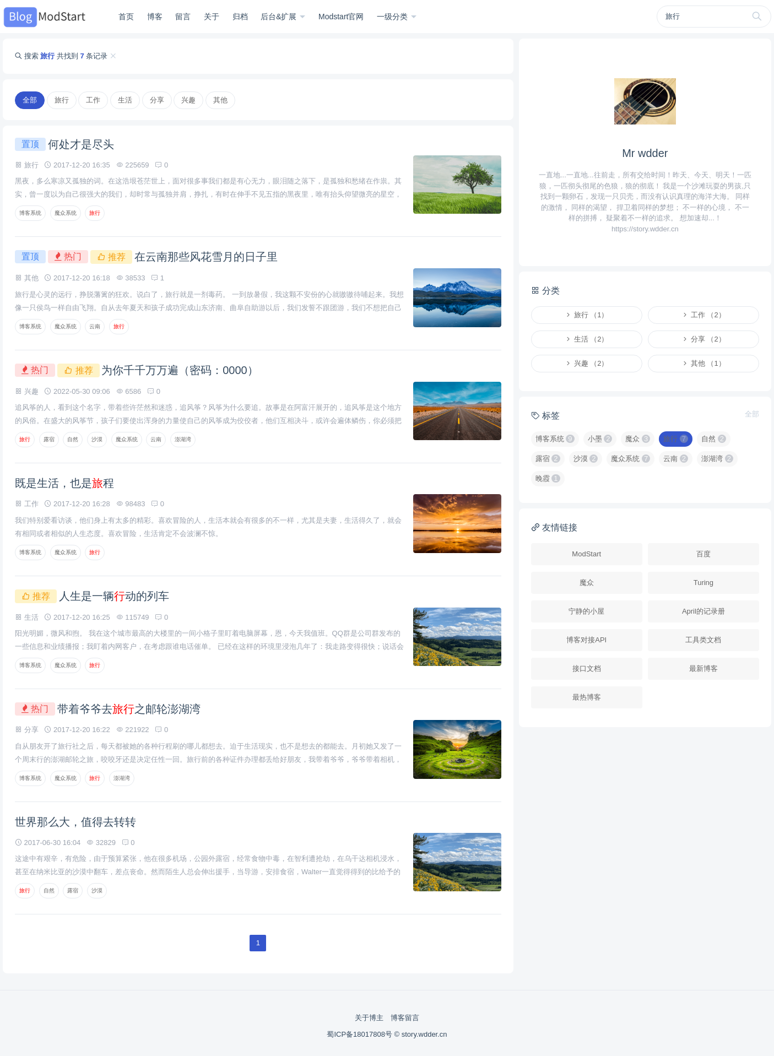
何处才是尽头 (81, 144)
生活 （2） (586, 339)
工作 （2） (703, 315)
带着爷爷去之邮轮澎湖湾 (129, 709)
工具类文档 (703, 640)
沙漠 (96, 439)
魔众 (637, 439)
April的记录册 (703, 611)
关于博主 (369, 1018)
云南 (94, 326)
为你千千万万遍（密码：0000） (179, 370)
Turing (703, 582)
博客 (155, 16)
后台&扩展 (280, 16)
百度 (703, 554)
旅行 (62, 100)
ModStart (586, 554)
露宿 (49, 439)
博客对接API (586, 640)
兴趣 (188, 100)
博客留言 (405, 1018)
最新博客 (703, 668)
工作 (93, 100)
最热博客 (586, 697)
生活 (125, 100)
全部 (30, 100)
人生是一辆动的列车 (114, 596)
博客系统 (30, 213)
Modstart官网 (341, 16)
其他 (220, 100)
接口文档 (586, 668)
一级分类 (393, 16)
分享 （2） (703, 339)
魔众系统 (66, 213)
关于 (211, 16)
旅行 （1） (586, 315)
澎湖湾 (183, 439)
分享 (157, 100)
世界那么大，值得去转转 (75, 822)
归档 (240, 16)
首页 (126, 16)
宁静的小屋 (586, 611)
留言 (183, 16)
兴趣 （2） (586, 363)
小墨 (600, 439)
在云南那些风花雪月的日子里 (206, 257)
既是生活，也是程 (64, 483)
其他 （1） (703, 363)
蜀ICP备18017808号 (360, 1034)
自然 (72, 439)
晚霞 (547, 478)
